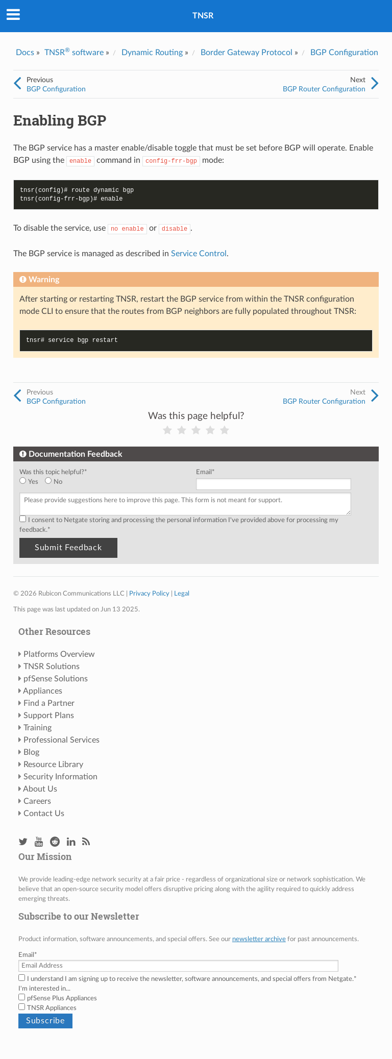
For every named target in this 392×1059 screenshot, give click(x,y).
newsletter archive (259, 939)
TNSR (202, 16)
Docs (25, 52)
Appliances (42, 691)
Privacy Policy (149, 593)
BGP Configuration (344, 52)
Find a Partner (49, 703)
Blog (31, 752)
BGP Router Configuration (324, 89)
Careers (37, 801)
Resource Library (53, 764)
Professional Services (61, 740)
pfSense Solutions (55, 679)
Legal (181, 593)
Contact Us (43, 813)
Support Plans (48, 715)
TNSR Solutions (51, 666)
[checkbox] (105, 482)
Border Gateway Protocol (246, 52)
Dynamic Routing (152, 52)
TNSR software (74, 52)
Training (37, 728)
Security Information (60, 777)
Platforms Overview (59, 654)
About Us (40, 789)
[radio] (32, 482)
